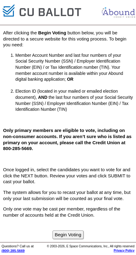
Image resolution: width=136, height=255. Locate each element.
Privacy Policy (124, 250)
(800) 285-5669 (13, 251)
